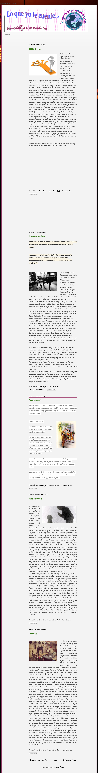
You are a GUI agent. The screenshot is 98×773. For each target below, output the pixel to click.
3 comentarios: (67, 191)
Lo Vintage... (33, 633)
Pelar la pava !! (35, 400)
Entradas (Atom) (58, 767)
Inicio (55, 760)
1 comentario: (66, 620)
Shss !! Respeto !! (35, 498)
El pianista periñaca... (37, 236)
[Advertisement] (53, 214)
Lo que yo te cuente (46, 191)
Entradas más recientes (38, 760)
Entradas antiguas (69, 760)
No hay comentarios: (36, 390)
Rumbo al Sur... (34, 49)
